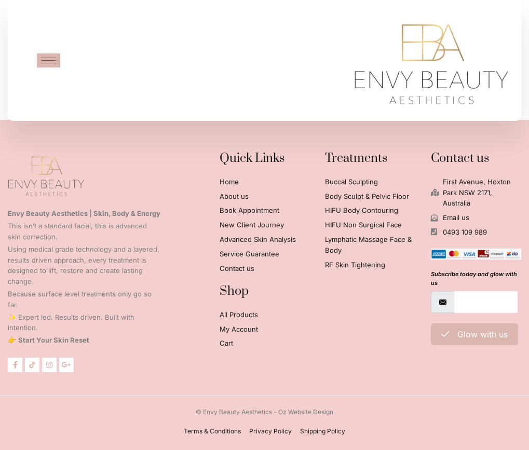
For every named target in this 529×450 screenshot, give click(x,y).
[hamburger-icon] (48, 59)
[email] (486, 302)
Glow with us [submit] (474, 334)
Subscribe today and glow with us (474, 278)
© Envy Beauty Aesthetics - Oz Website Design (264, 412)
